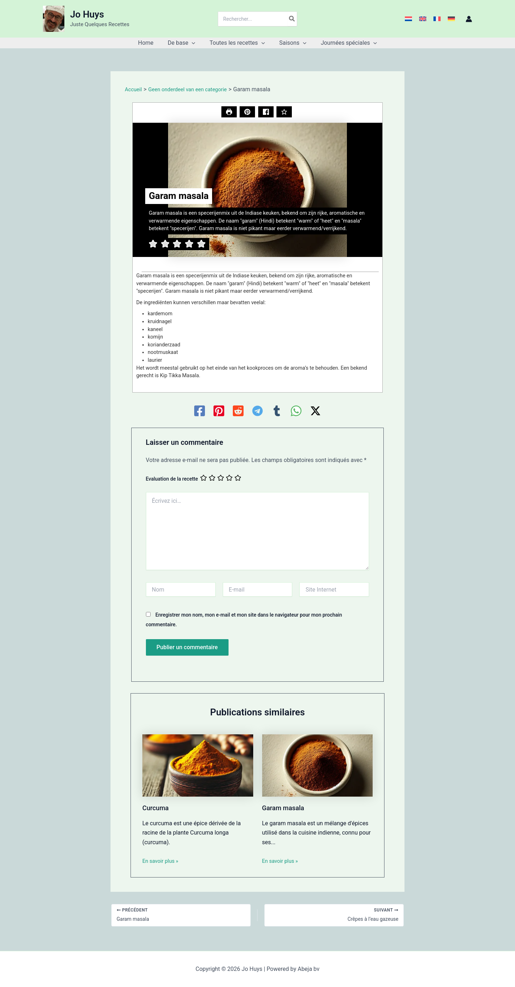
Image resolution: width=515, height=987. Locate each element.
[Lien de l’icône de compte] (469, 19)
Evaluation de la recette (172, 479)
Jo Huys (87, 14)
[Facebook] (199, 411)
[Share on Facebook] (266, 112)
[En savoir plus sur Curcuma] (197, 765)
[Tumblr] (276, 411)
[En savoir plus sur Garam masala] (317, 765)
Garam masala (285, 808)
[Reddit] (238, 411)
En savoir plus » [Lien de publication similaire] (162, 861)
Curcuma (156, 808)
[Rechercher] (292, 19)
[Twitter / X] (315, 411)
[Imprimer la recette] (228, 112)
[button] (194, 43)
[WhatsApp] (296, 411)
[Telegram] (257, 411)
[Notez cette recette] (285, 112)
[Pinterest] (219, 411)
